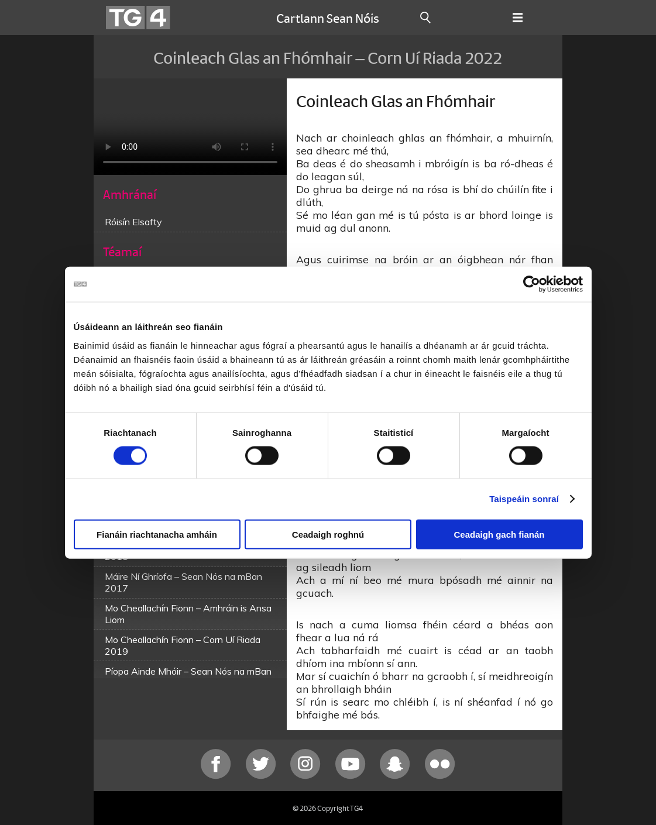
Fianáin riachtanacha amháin (157, 534)
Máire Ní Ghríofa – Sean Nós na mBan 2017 (183, 582)
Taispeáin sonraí (524, 499)
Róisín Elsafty (133, 222)
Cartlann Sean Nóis (327, 17)
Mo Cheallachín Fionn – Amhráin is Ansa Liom (188, 613)
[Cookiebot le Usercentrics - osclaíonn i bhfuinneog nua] (531, 284)
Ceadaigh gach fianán (499, 534)
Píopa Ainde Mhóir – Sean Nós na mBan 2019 (188, 677)
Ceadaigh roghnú (328, 534)
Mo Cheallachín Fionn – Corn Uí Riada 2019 (182, 645)
